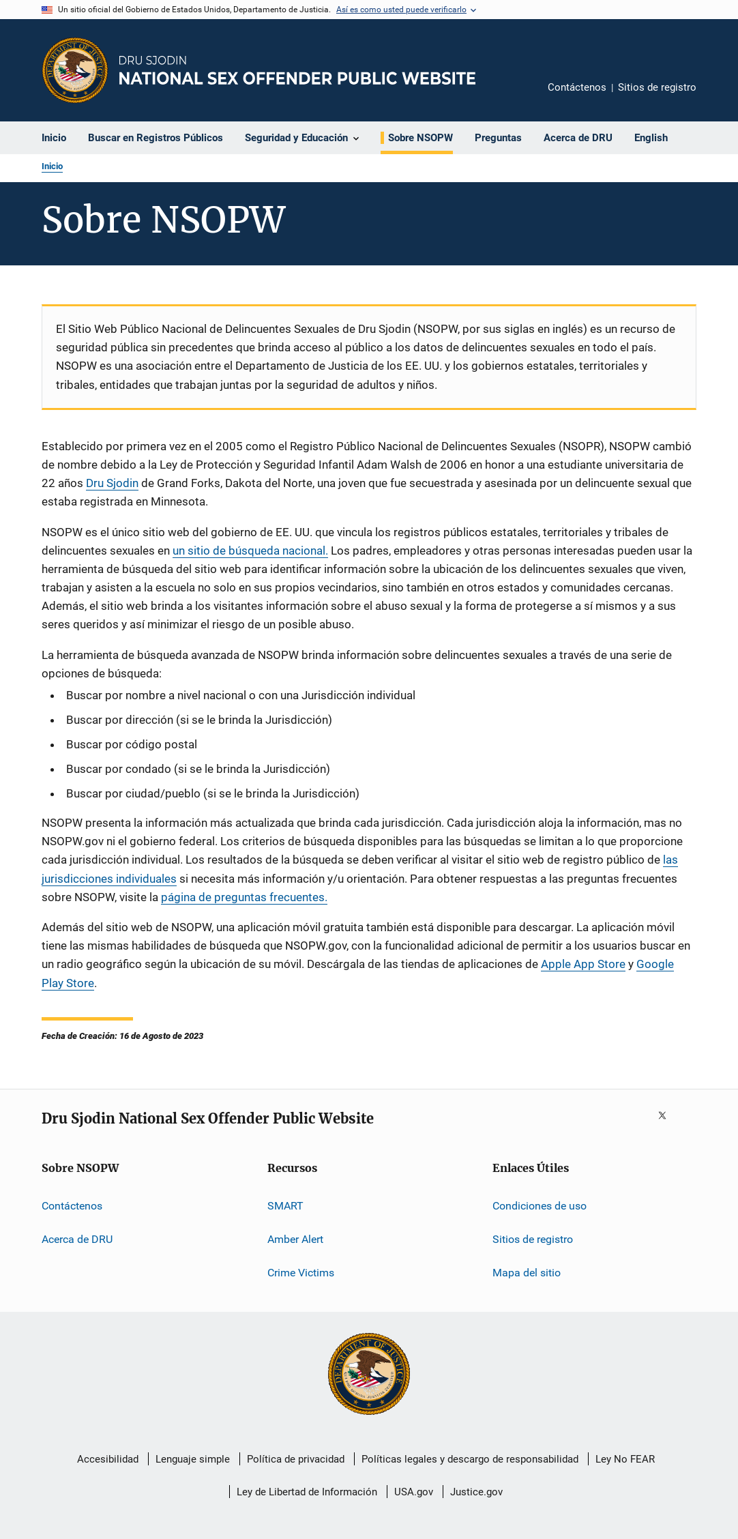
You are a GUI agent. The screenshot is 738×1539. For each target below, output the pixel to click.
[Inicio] (297, 70)
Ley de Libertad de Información (307, 1492)
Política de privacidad (295, 1459)
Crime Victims (300, 1272)
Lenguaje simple (193, 1459)
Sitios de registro (657, 87)
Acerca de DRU (77, 1239)
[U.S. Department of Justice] (369, 1375)
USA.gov (413, 1492)
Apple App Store (583, 964)
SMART (285, 1205)
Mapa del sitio (526, 1272)
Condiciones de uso (539, 1205)
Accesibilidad (107, 1459)
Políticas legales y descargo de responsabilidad (469, 1459)
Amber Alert (295, 1239)
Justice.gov (476, 1492)
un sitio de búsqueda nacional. (250, 550)
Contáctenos (577, 87)
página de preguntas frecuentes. (244, 897)
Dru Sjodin (112, 483)
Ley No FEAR (625, 1459)
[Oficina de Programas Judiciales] (75, 70)
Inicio (52, 166)
